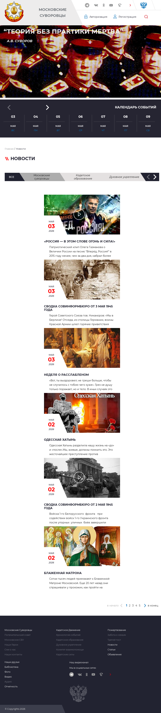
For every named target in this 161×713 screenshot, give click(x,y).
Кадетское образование (83, 177)
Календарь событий (135, 107)
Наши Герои (11, 645)
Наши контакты (13, 654)
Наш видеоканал (79, 662)
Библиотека (11, 667)
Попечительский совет (18, 635)
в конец (153, 605)
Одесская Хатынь (60, 439)
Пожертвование (117, 630)
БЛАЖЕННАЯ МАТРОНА (63, 573)
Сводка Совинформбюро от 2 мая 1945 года (78, 506)
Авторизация (98, 16)
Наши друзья (12, 662)
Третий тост (114, 640)
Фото (8, 672)
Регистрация (127, 16)
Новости (112, 645)
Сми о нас (10, 650)
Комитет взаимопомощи (70, 650)
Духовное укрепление (124, 177)
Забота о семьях (117, 635)
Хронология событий (68, 635)
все (11, 177)
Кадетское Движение (68, 630)
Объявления (115, 654)
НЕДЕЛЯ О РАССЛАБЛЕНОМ (66, 374)
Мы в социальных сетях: (82, 668)
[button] (130, 5)
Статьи (111, 650)
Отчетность (11, 687)
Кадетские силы (65, 654)
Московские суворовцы (42, 177)
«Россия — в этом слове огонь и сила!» (79, 241)
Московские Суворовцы (52, 12)
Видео (8, 677)
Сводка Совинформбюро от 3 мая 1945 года (78, 308)
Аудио (8, 682)
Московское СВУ (14, 640)
